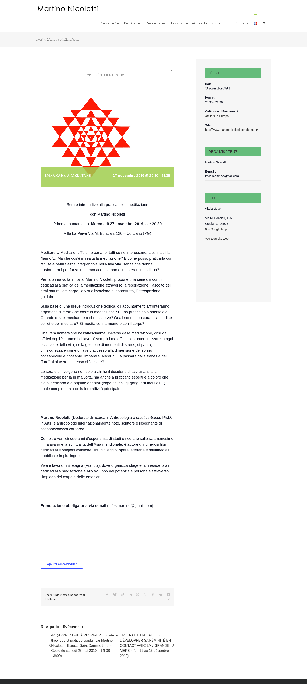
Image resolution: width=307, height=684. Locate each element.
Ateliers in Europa (217, 116)
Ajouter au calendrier (62, 564)
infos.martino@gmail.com (130, 506)
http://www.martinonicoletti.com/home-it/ (231, 129)
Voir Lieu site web (217, 238)
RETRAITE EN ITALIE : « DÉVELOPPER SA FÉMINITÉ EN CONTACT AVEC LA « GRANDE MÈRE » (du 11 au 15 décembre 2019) (145, 646)
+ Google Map (217, 229)
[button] (264, 23)
